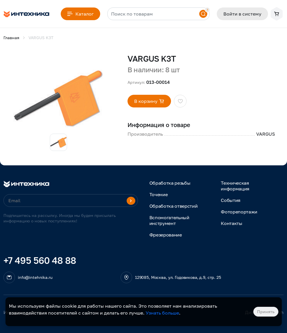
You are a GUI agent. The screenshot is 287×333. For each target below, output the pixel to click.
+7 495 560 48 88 (39, 260)
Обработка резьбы (170, 183)
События (230, 200)
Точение (158, 194)
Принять (266, 311)
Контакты (231, 223)
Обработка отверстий (173, 206)
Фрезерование (165, 235)
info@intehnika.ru (35, 277)
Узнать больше (162, 313)
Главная (11, 37)
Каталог (80, 14)
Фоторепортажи (239, 212)
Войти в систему (242, 14)
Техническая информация (235, 186)
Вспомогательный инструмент (169, 220)
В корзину (149, 101)
